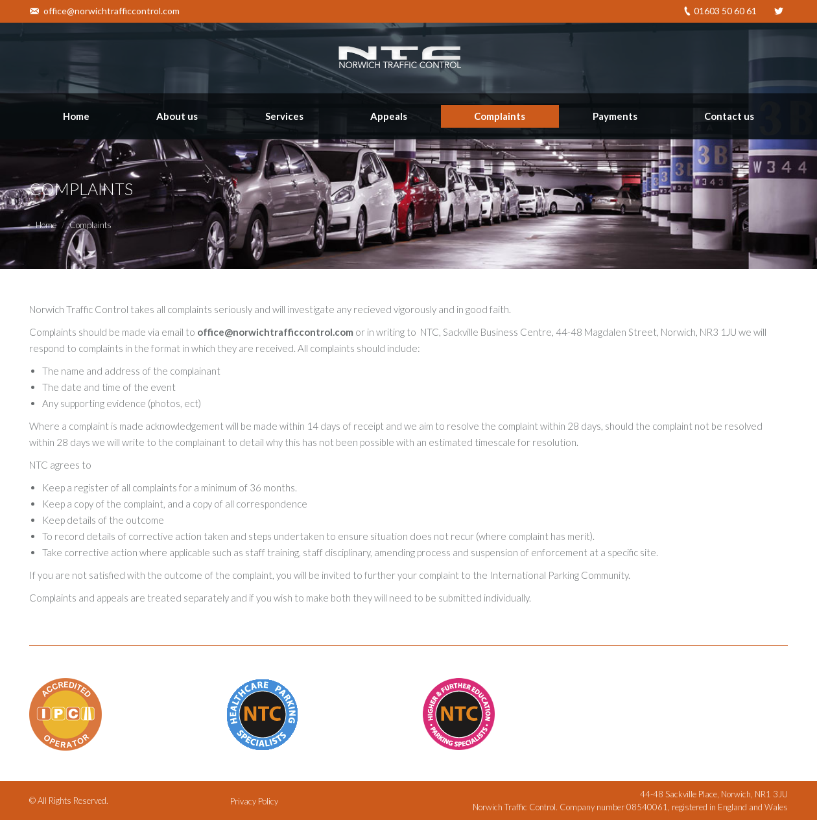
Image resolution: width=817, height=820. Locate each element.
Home (46, 225)
